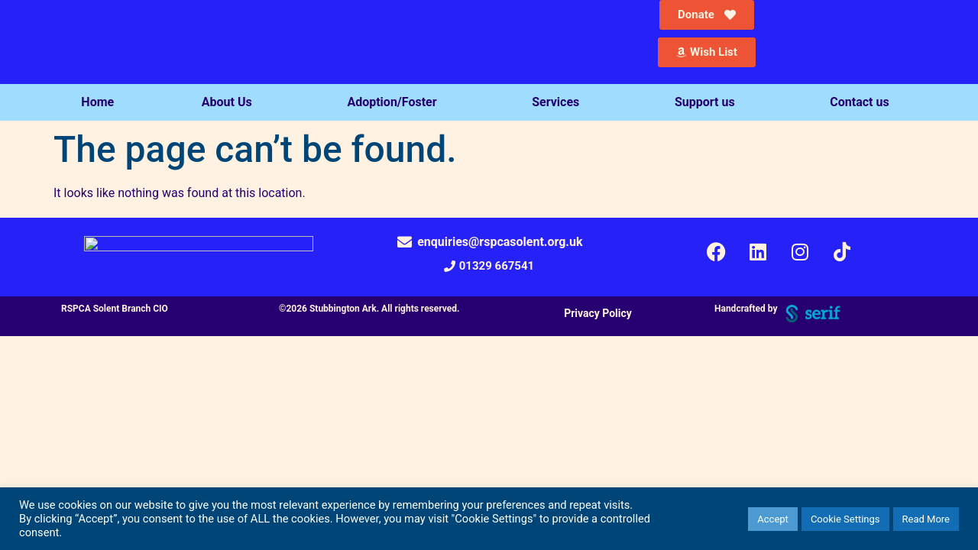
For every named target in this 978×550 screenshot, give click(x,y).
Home (97, 102)
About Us (231, 102)
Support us (709, 102)
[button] (489, 266)
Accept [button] (773, 519)
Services (559, 102)
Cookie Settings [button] (845, 519)
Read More (926, 519)
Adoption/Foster (395, 102)
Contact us (863, 102)
